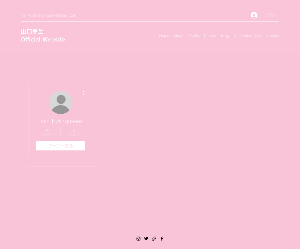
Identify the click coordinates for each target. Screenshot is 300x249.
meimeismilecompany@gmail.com (48, 15)
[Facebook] (161, 238)
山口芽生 (32, 31)
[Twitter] (146, 238)
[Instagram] (138, 238)
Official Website (43, 39)
